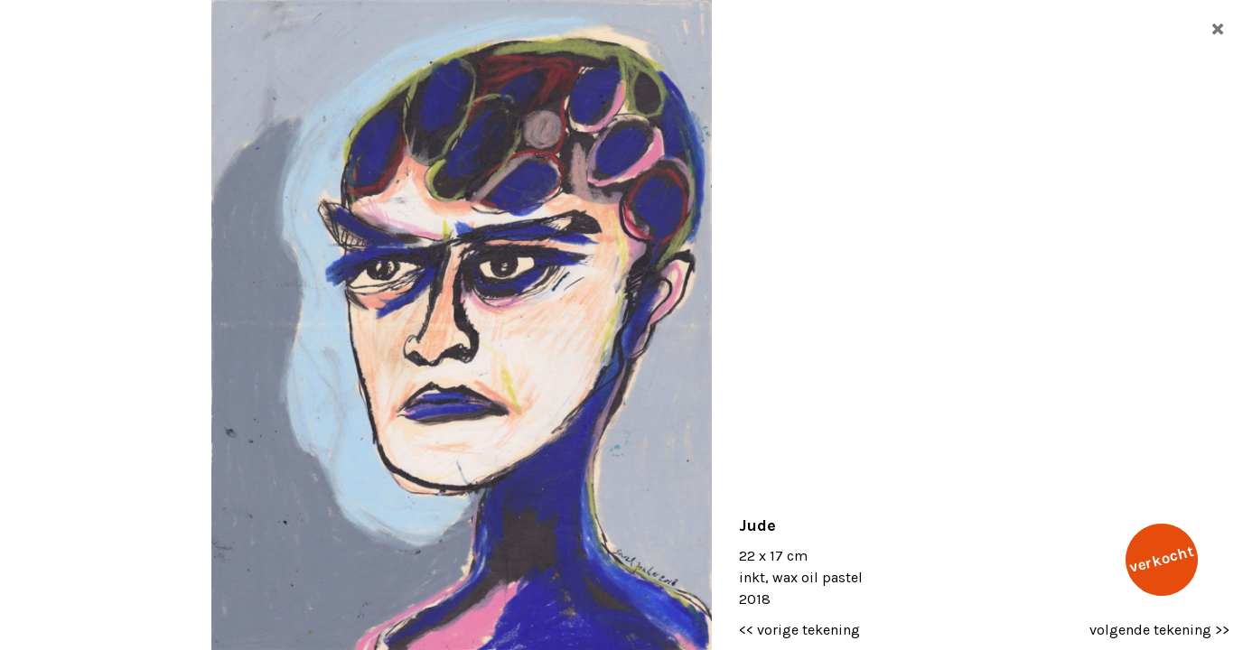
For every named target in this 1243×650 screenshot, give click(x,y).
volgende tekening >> (1159, 629)
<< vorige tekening (799, 629)
